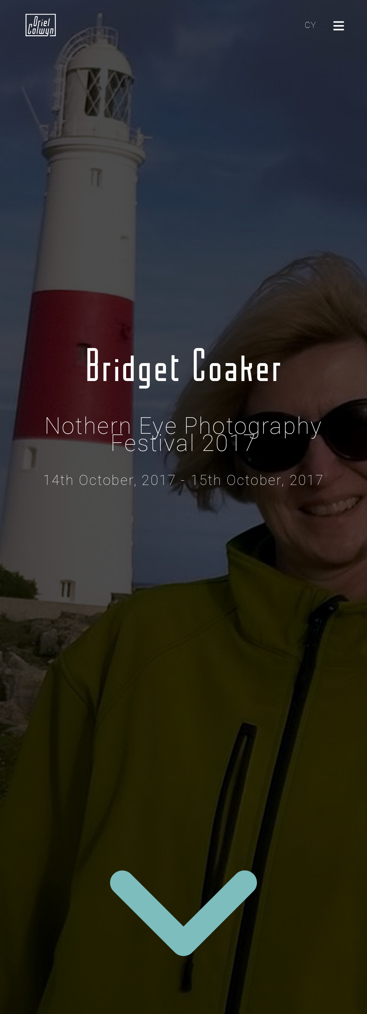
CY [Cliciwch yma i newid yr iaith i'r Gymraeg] (310, 25)
